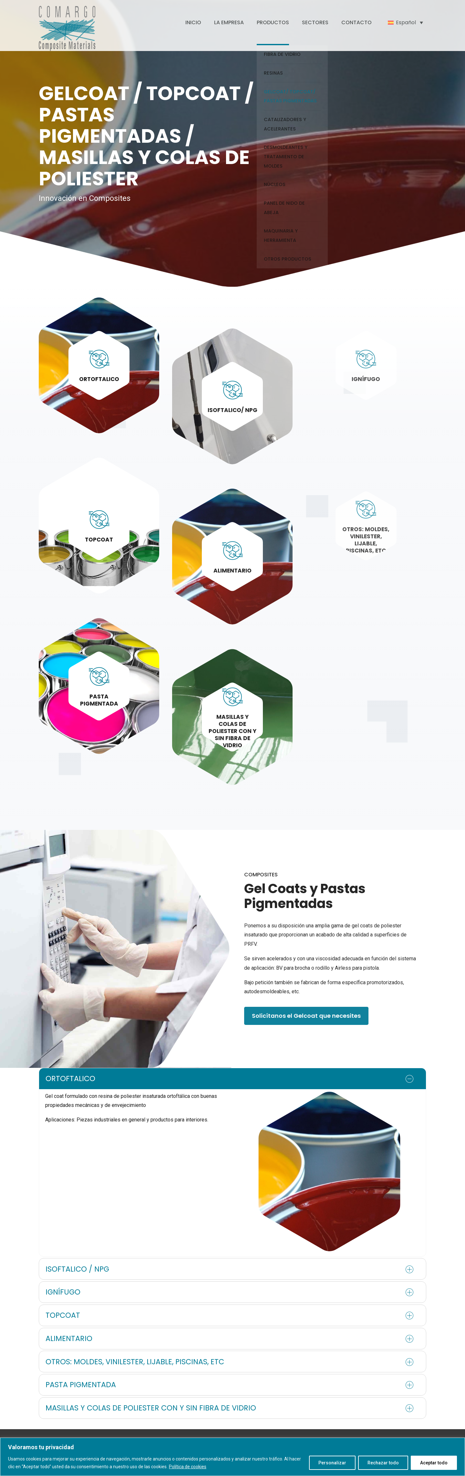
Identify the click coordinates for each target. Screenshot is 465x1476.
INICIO (193, 22)
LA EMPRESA (229, 22)
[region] (232, 1457)
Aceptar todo (434, 1462)
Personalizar (332, 1462)
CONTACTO (356, 22)
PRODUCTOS (273, 22)
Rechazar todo (383, 1462)
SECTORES (315, 22)
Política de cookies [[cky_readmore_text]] (187, 1466)
